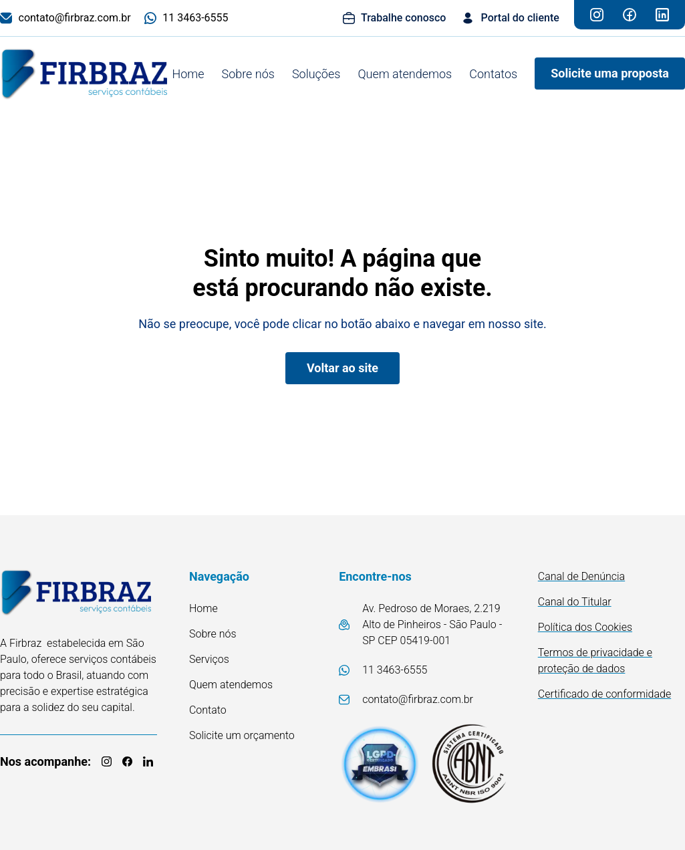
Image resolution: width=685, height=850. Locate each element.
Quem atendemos (405, 74)
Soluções (316, 74)
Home (188, 74)
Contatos (493, 74)
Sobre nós (248, 74)
